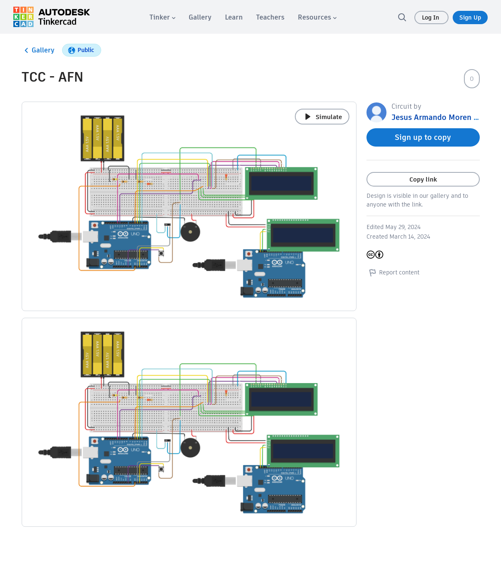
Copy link (423, 179)
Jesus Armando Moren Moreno (446, 117)
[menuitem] (162, 17)
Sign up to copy (423, 137)
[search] (402, 17)
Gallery (38, 50)
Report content (392, 272)
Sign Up (470, 17)
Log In (431, 17)
